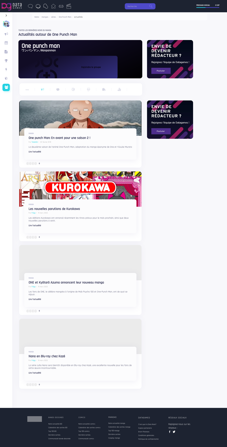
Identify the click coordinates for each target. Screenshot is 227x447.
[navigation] (6, 14)
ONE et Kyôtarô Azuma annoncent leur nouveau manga (66, 283)
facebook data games (170, 432)
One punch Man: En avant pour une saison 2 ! (59, 138)
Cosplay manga (114, 438)
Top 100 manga (113, 431)
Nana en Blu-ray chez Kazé (47, 356)
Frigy (33, 213)
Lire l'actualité (35, 152)
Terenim (35, 142)
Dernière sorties (114, 434)
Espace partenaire (145, 428)
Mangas (112, 417)
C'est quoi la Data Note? (147, 424)
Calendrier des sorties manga (119, 427)
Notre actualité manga (116, 423)
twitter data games (174, 432)
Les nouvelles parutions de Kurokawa (54, 209)
